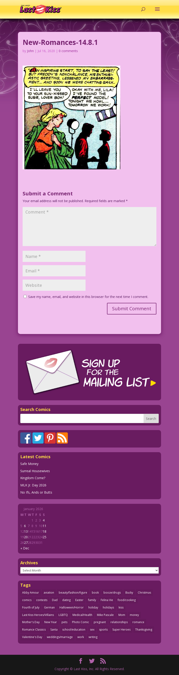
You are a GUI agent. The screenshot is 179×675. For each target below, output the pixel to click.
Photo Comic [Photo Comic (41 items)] (80, 622)
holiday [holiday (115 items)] (93, 607)
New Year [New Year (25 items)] (50, 622)
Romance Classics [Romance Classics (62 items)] (34, 630)
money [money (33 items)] (134, 615)
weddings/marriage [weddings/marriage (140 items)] (60, 637)
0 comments (68, 51)
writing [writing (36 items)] (93, 637)
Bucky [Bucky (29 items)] (129, 593)
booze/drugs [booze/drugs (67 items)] (112, 593)
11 (44, 526)
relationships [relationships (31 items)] (119, 622)
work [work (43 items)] (80, 637)
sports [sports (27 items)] (103, 630)
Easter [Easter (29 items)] (79, 600)
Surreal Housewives (35, 471)
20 (26, 537)
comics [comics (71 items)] (26, 600)
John (30, 51)
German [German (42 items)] (49, 607)
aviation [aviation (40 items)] (49, 593)
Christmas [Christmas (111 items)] (144, 593)
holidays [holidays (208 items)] (108, 607)
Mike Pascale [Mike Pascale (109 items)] (105, 615)
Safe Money (29, 463)
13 (26, 531)
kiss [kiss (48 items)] (121, 607)
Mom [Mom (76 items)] (121, 615)
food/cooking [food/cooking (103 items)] (127, 600)
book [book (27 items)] (95, 593)
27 (26, 542)
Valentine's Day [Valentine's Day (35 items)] (32, 637)
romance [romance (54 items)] (138, 622)
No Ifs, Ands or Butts (36, 492)
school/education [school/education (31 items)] (73, 630)
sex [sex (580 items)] (92, 630)
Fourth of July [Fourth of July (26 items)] (30, 607)
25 (44, 537)
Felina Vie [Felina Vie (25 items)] (107, 600)
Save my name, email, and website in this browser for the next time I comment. (88, 296)
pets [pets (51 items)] (64, 622)
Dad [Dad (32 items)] (55, 600)
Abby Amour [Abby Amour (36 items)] (30, 593)
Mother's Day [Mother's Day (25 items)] (31, 622)
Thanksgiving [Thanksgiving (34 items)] (143, 630)
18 (44, 531)
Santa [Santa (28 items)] (54, 630)
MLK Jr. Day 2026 (33, 485)
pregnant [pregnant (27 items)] (100, 622)
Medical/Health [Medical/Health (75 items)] (82, 615)
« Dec (25, 548)
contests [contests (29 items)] (41, 600)
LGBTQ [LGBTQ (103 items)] (63, 615)
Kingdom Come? (32, 478)
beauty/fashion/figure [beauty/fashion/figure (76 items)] (73, 593)
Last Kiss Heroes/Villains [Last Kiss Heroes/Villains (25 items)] (38, 615)
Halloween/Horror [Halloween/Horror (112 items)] (71, 607)
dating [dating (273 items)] (66, 600)
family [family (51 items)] (92, 600)
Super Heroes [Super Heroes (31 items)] (121, 630)
